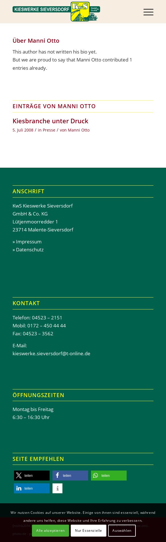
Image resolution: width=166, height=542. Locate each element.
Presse (49, 130)
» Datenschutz (28, 249)
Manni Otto (79, 130)
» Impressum (27, 241)
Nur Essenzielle (88, 530)
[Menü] (145, 11)
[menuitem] (145, 11)
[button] (32, 476)
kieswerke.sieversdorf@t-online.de (51, 353)
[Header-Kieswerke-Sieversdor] (69, 11)
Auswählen (121, 530)
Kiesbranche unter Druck (50, 120)
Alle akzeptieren (50, 530)
